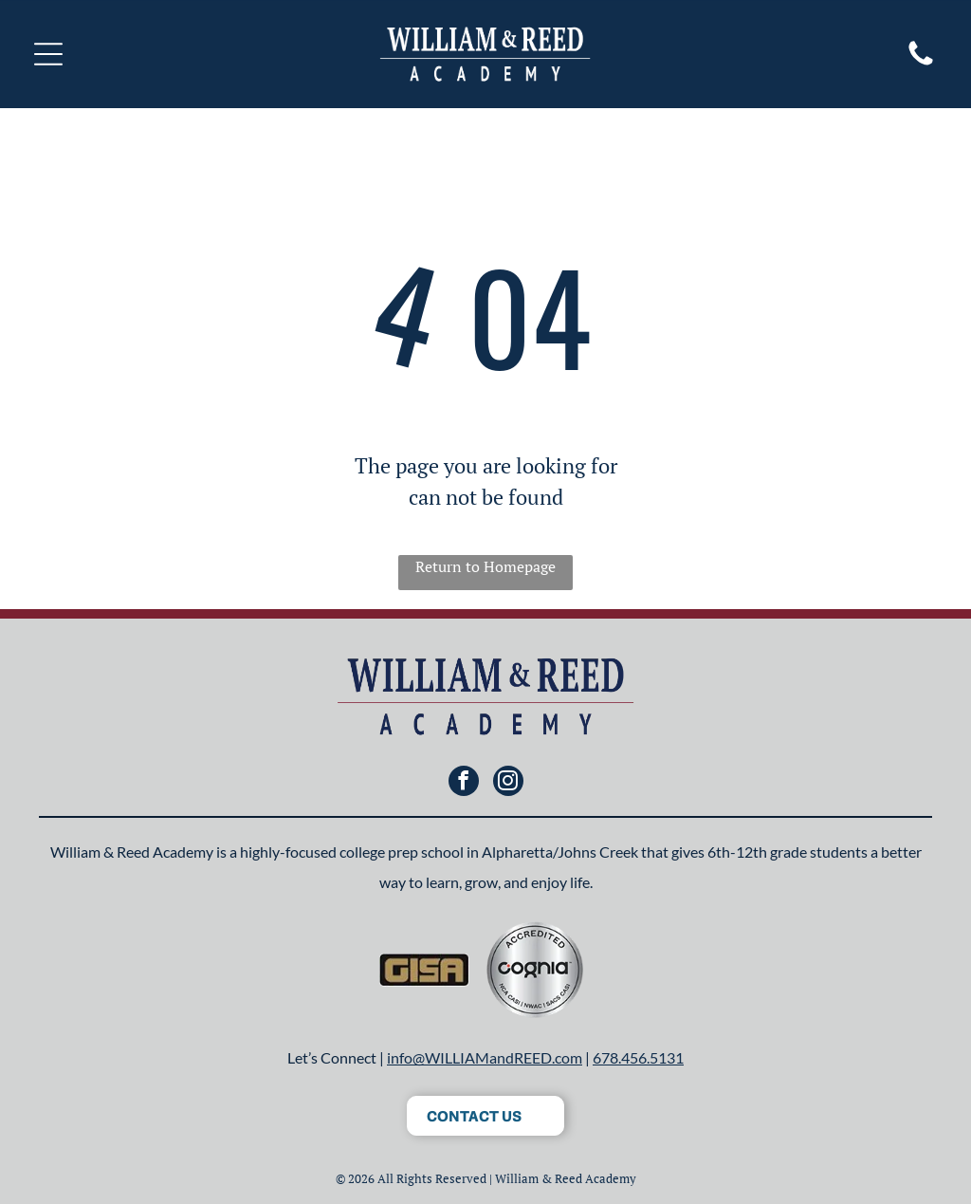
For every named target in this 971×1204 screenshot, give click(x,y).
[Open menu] (48, 54)
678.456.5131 (638, 1057)
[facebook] (464, 783)
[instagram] (508, 783)
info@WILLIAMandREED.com (484, 1057)
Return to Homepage (485, 566)
